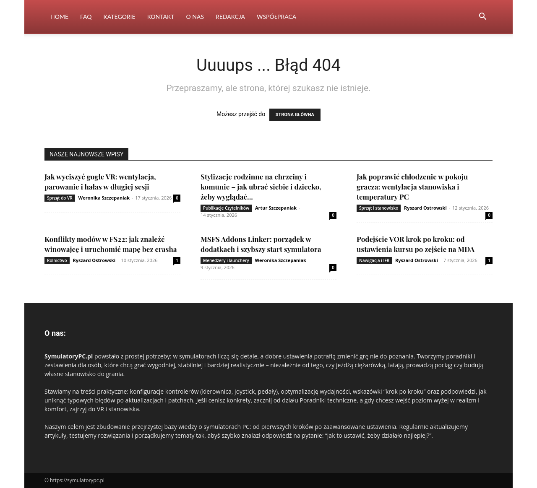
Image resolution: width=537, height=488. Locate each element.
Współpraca (276, 16)
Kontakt (161, 16)
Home (59, 16)
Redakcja (230, 16)
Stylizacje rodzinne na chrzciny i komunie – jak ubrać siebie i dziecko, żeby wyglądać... (261, 186)
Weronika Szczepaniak (104, 198)
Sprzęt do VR (60, 198)
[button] (482, 17)
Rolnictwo (57, 260)
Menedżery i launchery (226, 260)
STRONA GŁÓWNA (295, 114)
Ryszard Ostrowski (425, 208)
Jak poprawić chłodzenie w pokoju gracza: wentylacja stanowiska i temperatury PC (412, 186)
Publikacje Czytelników (226, 208)
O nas (195, 16)
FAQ (86, 16)
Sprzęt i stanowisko (378, 208)
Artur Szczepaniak (276, 208)
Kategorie (120, 16)
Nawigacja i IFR (374, 260)
